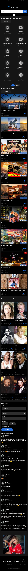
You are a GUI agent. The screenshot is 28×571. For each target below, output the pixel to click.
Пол (3, 405)
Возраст (4, 421)
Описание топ (6, 486)
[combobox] (14, 408)
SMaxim (7, 435)
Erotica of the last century (9, 0)
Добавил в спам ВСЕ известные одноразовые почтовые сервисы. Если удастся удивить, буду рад (14, 441)
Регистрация (12, 3)
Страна (3, 410)
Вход (18, 3)
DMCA (23, 561)
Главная (6, 559)
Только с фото (7, 426)
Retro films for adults (21, 0)
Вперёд (17, 85)
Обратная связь (7, 561)
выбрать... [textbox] (5, 408)
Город (3, 416)
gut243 (6, 482)
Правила (16, 561)
